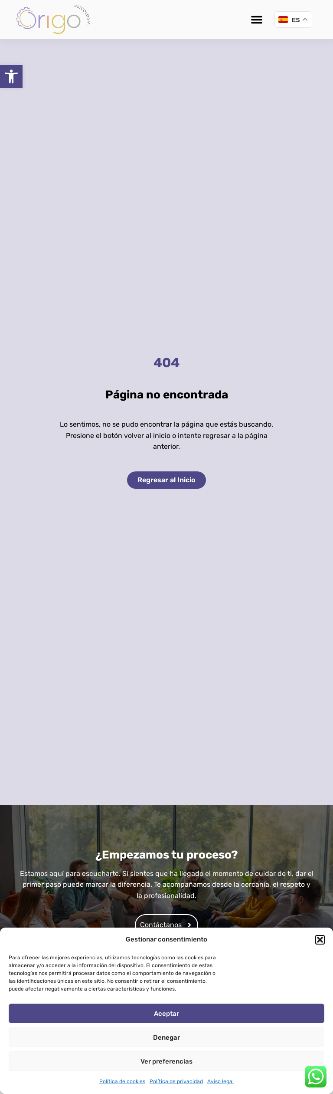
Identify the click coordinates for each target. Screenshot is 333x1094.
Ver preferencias (166, 1061)
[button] (11, 76)
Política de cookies (122, 1081)
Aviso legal (220, 1081)
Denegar (166, 1037)
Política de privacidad (176, 1081)
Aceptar (166, 1014)
